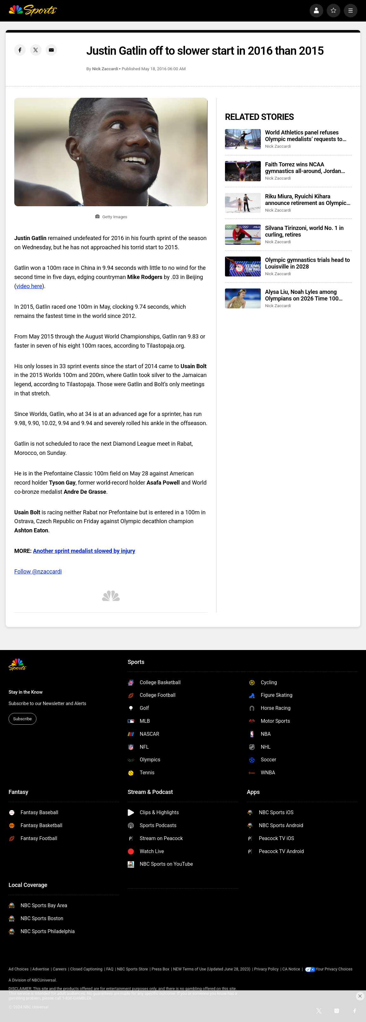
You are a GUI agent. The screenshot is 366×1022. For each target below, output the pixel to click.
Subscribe (22, 718)
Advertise (40, 969)
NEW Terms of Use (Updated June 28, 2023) (211, 969)
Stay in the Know (25, 692)
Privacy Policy (266, 969)
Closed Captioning (86, 969)
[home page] (33, 10)
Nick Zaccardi (105, 68)
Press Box (161, 969)
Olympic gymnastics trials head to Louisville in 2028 (307, 263)
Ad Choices (19, 969)
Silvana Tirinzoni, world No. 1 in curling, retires (304, 231)
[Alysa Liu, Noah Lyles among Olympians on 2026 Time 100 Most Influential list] (243, 298)
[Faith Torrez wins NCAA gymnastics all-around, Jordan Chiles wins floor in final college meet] (243, 171)
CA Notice (291, 969)
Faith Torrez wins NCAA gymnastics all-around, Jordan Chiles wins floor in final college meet (304, 167)
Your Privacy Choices (335, 969)
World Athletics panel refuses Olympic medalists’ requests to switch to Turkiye (303, 135)
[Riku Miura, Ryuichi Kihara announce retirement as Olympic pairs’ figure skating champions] (243, 203)
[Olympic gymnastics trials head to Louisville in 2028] (243, 267)
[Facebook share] (20, 50)
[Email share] (51, 50)
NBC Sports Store (132, 969)
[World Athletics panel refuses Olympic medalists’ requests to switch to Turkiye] (243, 139)
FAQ (109, 969)
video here (29, 286)
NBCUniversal (44, 979)
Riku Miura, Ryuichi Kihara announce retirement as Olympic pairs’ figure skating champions (305, 199)
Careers (60, 969)
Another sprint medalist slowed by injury (84, 551)
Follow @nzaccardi (38, 571)
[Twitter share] (36, 50)
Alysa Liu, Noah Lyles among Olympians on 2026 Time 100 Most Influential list (301, 295)
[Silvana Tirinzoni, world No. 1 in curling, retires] (243, 235)
